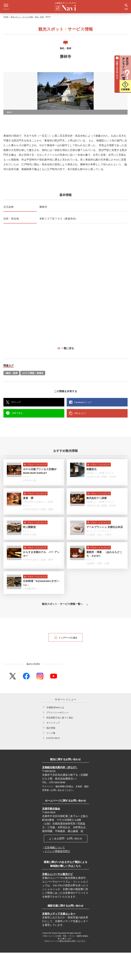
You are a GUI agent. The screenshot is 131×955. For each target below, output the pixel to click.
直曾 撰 (28, 500)
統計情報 (50, 730)
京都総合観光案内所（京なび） (60, 769)
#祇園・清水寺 (108, 479)
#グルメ (27, 479)
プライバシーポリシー (57, 715)
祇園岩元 (91, 471)
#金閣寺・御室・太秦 (97, 565)
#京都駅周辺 (29, 591)
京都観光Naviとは (55, 710)
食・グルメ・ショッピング (35, 467)
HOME (6, 19)
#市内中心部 (29, 483)
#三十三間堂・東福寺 (32, 375)
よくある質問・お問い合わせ (65, 840)
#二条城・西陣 (45, 511)
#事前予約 (28, 504)
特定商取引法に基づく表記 (59, 720)
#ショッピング (94, 533)
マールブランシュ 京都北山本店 (104, 529)
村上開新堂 (29, 529)
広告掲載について (55, 849)
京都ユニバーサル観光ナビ (57, 876)
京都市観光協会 (51, 811)
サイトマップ (53, 725)
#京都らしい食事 (95, 475)
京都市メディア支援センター (58, 916)
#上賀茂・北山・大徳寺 (99, 537)
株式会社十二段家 (96, 500)
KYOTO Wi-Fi (53, 740)
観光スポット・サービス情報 (22, 19)
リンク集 (50, 735)
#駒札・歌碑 (11, 375)
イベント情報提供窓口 (57, 853)
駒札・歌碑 (39, 19)
